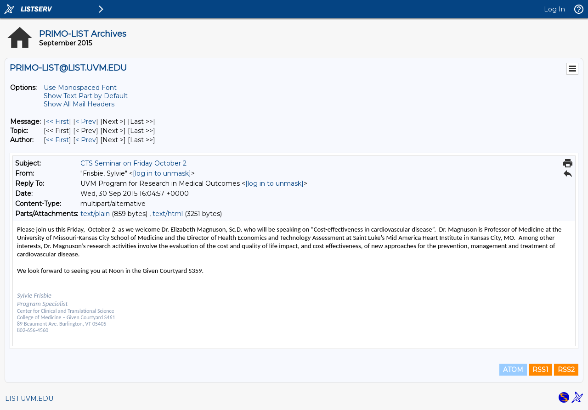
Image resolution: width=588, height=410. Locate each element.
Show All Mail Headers (79, 104)
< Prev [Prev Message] (85, 121)
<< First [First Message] (57, 121)
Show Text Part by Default (86, 96)
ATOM (513, 370)
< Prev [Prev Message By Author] (85, 140)
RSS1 (540, 370)
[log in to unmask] (162, 173)
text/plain (95, 214)
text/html (168, 214)
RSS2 (566, 370)
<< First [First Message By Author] (57, 140)
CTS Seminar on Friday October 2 (133, 163)
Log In (554, 9)
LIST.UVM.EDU (29, 398)
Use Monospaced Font (80, 87)
